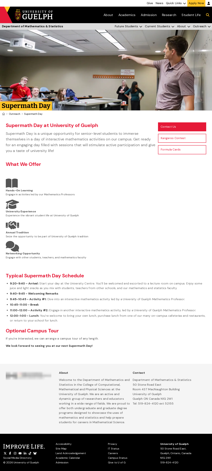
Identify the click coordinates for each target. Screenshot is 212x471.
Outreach (14, 114)
